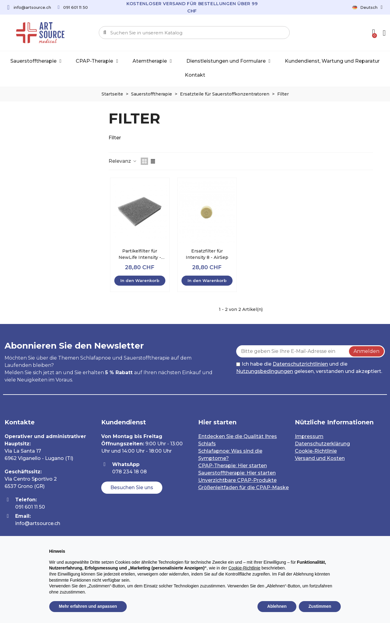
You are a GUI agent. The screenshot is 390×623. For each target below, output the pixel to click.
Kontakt (195, 75)
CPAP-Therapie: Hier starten (232, 465)
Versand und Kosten (320, 458)
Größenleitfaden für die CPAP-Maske (243, 487)
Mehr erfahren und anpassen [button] (88, 606)
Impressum (309, 436)
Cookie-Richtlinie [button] (244, 568)
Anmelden (366, 351)
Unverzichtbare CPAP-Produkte (237, 480)
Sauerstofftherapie (35, 61)
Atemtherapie (152, 61)
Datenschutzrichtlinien (300, 364)
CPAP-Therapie (97, 61)
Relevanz (123, 161)
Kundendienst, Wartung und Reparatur (332, 61)
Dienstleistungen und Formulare (228, 61)
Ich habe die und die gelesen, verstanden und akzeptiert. (309, 367)
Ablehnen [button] (277, 606)
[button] (131, 488)
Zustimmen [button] (320, 606)
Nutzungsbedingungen (264, 371)
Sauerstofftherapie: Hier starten (237, 473)
